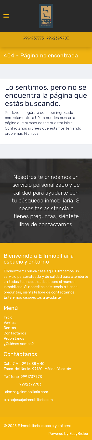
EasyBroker (78, 433)
